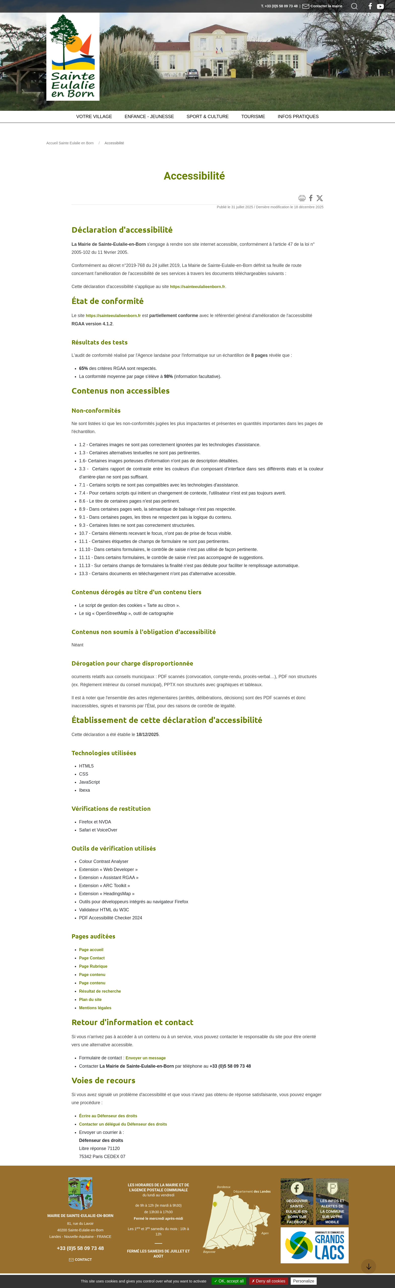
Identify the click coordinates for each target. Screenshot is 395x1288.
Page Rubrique (94, 965)
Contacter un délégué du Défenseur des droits (127, 1121)
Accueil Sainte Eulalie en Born (70, 143)
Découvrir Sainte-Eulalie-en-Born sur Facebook (297, 1208)
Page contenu (94, 973)
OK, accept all (229, 1281)
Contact (80, 1256)
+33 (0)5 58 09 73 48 (80, 1245)
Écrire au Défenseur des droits (111, 1113)
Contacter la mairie (322, 6)
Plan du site (91, 997)
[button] (354, 6)
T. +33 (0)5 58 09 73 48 (279, 6)
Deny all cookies (268, 1281)
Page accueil (92, 949)
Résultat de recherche (102, 989)
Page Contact (93, 957)
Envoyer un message (148, 1055)
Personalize (303, 1281)
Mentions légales (97, 1005)
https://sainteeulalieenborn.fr (200, 286)
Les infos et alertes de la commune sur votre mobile (332, 1208)
